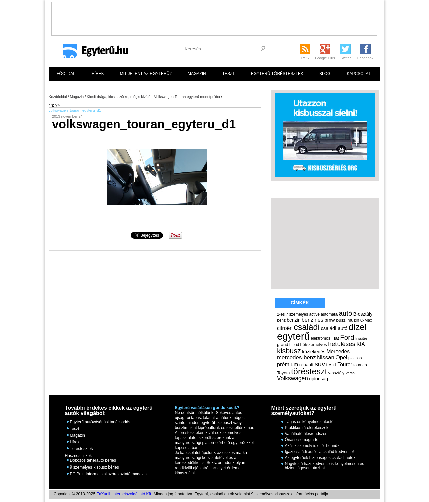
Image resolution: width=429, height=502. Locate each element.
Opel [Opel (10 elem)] (341, 357)
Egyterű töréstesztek (277, 73)
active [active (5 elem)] (314, 314)
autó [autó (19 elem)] (345, 313)
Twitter (345, 58)
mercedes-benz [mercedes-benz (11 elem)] (296, 357)
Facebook (365, 58)
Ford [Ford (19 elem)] (347, 337)
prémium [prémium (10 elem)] (287, 364)
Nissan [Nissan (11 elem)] (325, 357)
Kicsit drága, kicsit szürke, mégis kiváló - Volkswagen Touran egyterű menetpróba (153, 97)
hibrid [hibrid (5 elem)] (294, 344)
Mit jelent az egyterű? (146, 73)
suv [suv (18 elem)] (320, 364)
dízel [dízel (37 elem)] (357, 327)
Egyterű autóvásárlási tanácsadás (100, 422)
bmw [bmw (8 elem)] (329, 320)
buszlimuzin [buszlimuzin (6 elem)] (347, 320)
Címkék (300, 302)
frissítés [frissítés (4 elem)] (361, 338)
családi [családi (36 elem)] (307, 327)
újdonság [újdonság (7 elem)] (318, 378)
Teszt (228, 73)
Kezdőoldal (58, 97)
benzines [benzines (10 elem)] (312, 320)
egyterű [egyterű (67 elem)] (293, 336)
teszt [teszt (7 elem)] (331, 364)
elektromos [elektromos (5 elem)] (320, 338)
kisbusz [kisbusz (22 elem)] (289, 351)
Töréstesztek (81, 448)
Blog (324, 73)
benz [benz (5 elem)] (281, 320)
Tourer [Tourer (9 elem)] (344, 364)
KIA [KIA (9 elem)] (360, 344)
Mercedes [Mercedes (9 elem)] (338, 351)
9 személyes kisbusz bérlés (94, 467)
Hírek (97, 73)
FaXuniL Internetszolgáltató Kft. (124, 494)
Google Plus (325, 58)
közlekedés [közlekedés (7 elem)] (313, 351)
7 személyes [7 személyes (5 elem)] (297, 314)
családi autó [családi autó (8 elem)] (334, 328)
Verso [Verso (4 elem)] (349, 373)
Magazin (197, 73)
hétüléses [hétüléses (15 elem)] (341, 343)
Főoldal (66, 73)
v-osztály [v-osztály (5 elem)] (336, 373)
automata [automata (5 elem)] (329, 314)
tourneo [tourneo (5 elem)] (360, 365)
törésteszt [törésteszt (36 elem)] (309, 371)
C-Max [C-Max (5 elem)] (366, 320)
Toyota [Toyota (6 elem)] (283, 372)
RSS (305, 58)
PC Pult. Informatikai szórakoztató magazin (108, 474)
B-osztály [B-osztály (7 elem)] (362, 314)
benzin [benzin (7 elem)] (293, 320)
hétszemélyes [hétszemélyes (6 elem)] (313, 344)
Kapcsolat (358, 73)
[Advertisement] (214, 17)
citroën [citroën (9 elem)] (285, 328)
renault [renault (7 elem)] (306, 364)
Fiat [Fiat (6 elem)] (335, 338)
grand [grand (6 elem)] (282, 344)
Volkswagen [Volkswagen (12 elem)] (292, 378)
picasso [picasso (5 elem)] (355, 358)
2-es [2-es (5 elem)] (281, 314)
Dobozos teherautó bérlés (93, 460)
